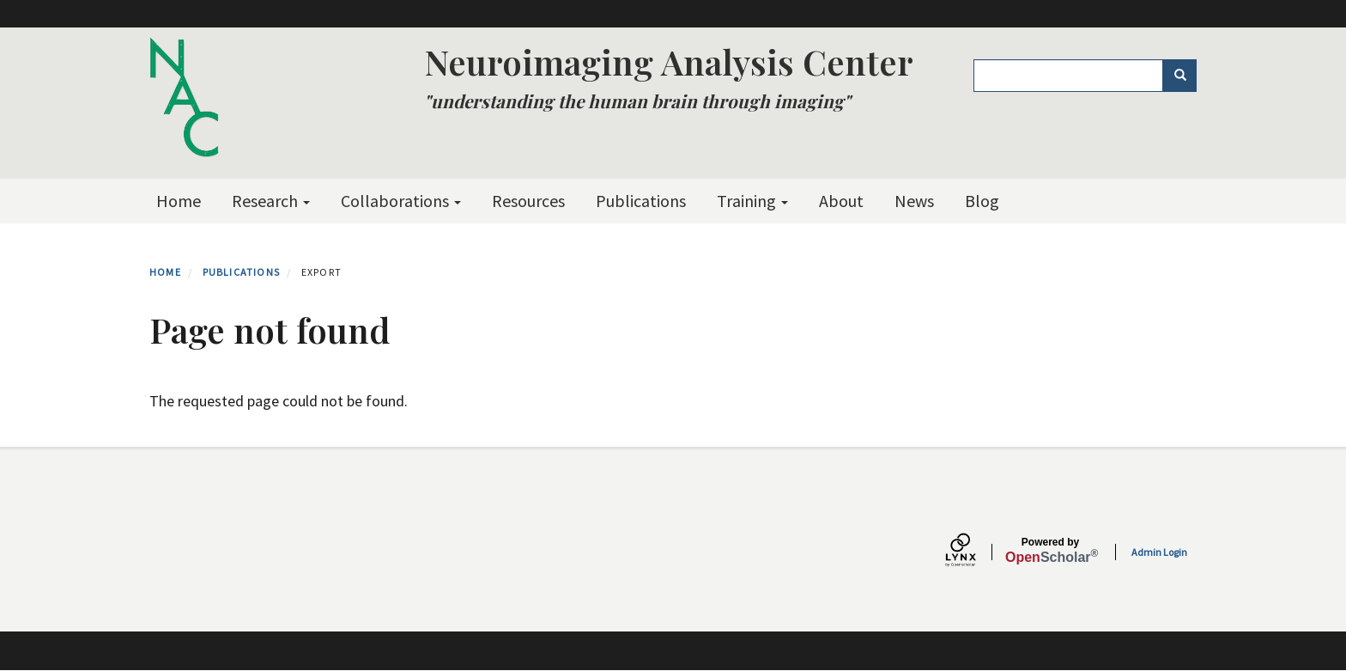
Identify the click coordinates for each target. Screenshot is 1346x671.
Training (752, 200)
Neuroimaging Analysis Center (668, 61)
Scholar (1050, 550)
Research (271, 200)
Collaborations (401, 200)
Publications (641, 200)
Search (1185, 75)
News (914, 200)
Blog (982, 200)
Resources (528, 200)
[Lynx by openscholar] (975, 552)
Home (178, 200)
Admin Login (1159, 552)
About (841, 200)
